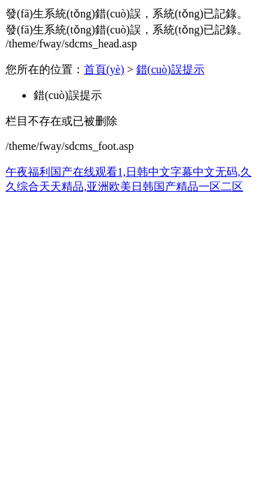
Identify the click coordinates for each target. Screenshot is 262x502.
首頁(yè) (104, 69)
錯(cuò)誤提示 (170, 69)
